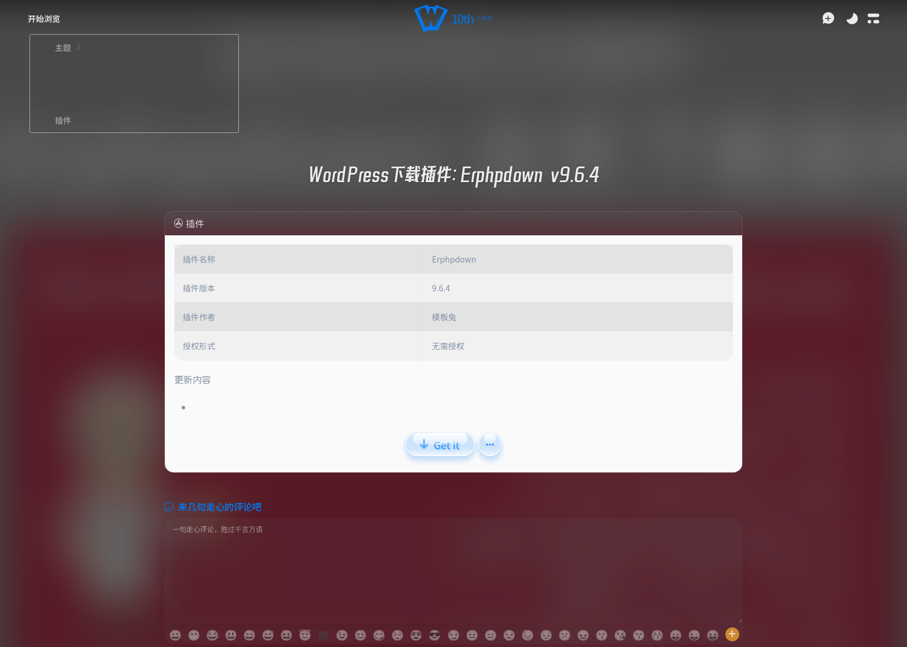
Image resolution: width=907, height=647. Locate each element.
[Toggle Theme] (852, 18)
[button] (453, 18)
